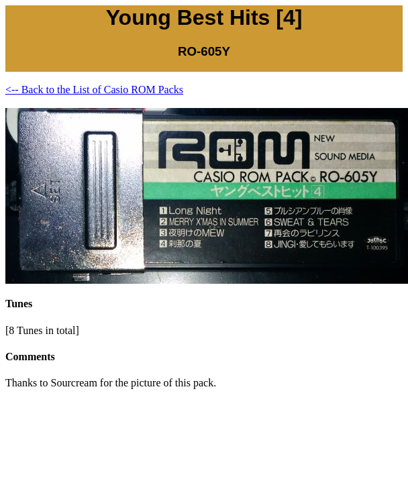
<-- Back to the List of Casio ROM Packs (94, 89)
